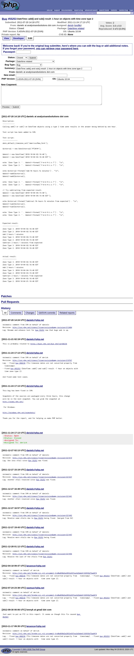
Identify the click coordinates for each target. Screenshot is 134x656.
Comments (16, 313)
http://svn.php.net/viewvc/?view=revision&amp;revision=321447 (42, 536)
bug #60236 (20, 363)
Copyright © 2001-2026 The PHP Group (28, 651)
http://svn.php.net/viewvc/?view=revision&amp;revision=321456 (42, 556)
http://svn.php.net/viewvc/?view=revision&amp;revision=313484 (42, 327)
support (57, 10)
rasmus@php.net (35, 589)
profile (78, 25)
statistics (114, 10)
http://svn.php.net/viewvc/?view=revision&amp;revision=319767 (42, 360)
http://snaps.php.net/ (13, 402)
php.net (49, 10)
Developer (18, 38)
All (5, 313)
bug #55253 (15, 368)
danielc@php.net (35, 320)
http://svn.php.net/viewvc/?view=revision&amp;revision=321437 (42, 479)
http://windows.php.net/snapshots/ (19, 412)
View (6, 38)
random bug (123, 10)
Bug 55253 (32, 462)
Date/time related (76, 28)
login (131, 10)
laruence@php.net (35, 567)
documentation (67, 10)
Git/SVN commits (47, 313)
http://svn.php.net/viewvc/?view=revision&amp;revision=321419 (42, 460)
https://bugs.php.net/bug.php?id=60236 (48, 344)
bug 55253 (39, 330)
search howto (104, 10)
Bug (4, 18)
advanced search (91, 10)
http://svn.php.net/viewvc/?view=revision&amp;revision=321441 (42, 498)
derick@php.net (34, 353)
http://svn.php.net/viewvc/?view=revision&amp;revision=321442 (42, 517)
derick (70, 25)
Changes (30, 313)
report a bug (78, 10)
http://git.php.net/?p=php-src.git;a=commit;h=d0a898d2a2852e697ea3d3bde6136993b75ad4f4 (55, 575)
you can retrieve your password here (57, 48)
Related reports (67, 313)
